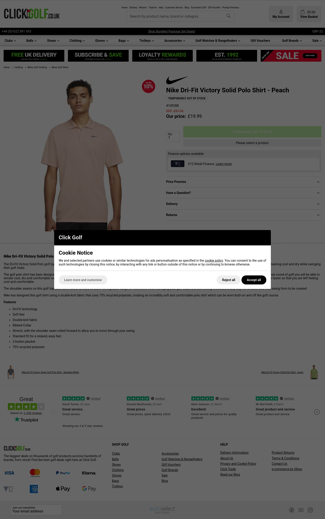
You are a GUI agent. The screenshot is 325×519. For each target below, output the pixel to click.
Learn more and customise (83, 280)
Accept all (254, 280)
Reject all (228, 280)
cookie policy (214, 260)
